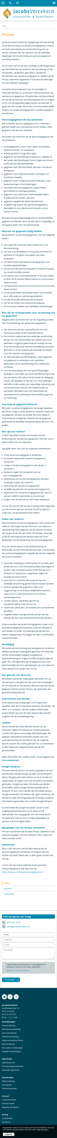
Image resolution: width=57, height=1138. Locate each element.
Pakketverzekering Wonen (12, 1040)
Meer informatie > (43, 1130)
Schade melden (8, 1103)
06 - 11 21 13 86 (10, 1017)
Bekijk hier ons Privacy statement (18, 970)
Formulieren (7, 1085)
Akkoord (8, 1134)
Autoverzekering (8, 1025)
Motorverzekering (9, 1033)
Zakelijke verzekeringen (11, 1051)
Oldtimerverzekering (10, 1036)
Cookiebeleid (7, 1118)
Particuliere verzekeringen (12, 1048)
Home (4, 26)
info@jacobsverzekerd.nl (18, 926)
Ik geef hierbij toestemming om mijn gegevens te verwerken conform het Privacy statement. (26, 965)
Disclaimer (6, 1122)
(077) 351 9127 (13, 922)
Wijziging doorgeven (10, 1107)
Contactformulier (9, 1100)
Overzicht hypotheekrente (12, 1066)
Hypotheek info (8, 1062)
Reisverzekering (8, 1044)
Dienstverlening (8, 1081)
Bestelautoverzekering (11, 1029)
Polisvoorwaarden (9, 1088)
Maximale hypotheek (10, 1070)
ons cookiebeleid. (10, 760)
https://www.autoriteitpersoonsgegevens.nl (22, 872)
